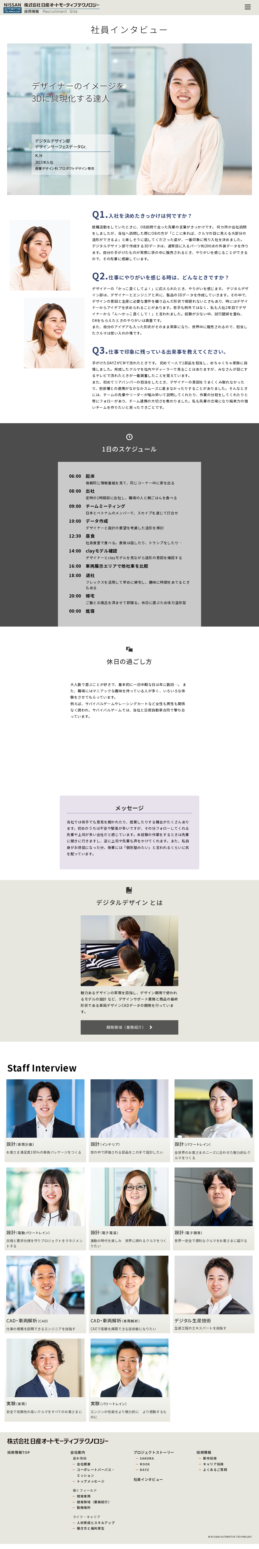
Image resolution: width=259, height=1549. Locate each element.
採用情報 (204, 1457)
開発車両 (84, 1501)
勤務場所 (84, 1512)
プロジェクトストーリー (154, 1457)
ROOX (145, 1468)
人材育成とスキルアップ (96, 1527)
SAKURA (147, 1463)
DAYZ (144, 1474)
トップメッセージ (91, 1486)
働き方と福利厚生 (91, 1533)
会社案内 (77, 1457)
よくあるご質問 (215, 1474)
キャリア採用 (213, 1468)
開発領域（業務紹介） (129, 1029)
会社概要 (84, 1468)
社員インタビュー (148, 1484)
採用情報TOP (18, 1457)
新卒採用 (210, 1463)
